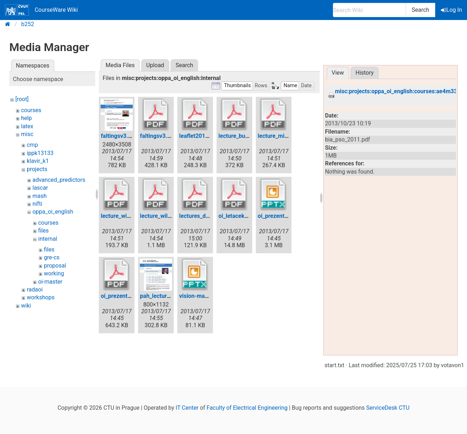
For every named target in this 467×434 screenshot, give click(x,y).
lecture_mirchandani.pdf (289, 136)
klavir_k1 (38, 161)
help (26, 118)
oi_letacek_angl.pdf (243, 216)
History (364, 72)
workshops (41, 297)
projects (37, 169)
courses (31, 110)
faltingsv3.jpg (118, 136)
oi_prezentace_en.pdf (128, 296)
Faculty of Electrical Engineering (247, 407)
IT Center (187, 407)
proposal (55, 265)
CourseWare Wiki (41, 10)
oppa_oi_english (52, 211)
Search (420, 9)
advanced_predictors (58, 179)
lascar (40, 187)
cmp (32, 144)
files (43, 230)
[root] (22, 99)
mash (39, 196)
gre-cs (52, 257)
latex (27, 126)
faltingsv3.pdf (158, 136)
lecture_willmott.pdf (165, 216)
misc (27, 134)
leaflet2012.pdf (198, 136)
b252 (27, 24)
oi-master (50, 281)
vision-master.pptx (203, 296)
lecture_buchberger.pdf (248, 136)
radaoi (35, 289)
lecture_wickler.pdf (125, 216)
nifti (37, 203)
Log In (452, 9)
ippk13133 (40, 153)
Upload (155, 65)
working (54, 273)
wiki (26, 305)
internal (47, 238)
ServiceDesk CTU (387, 407)
